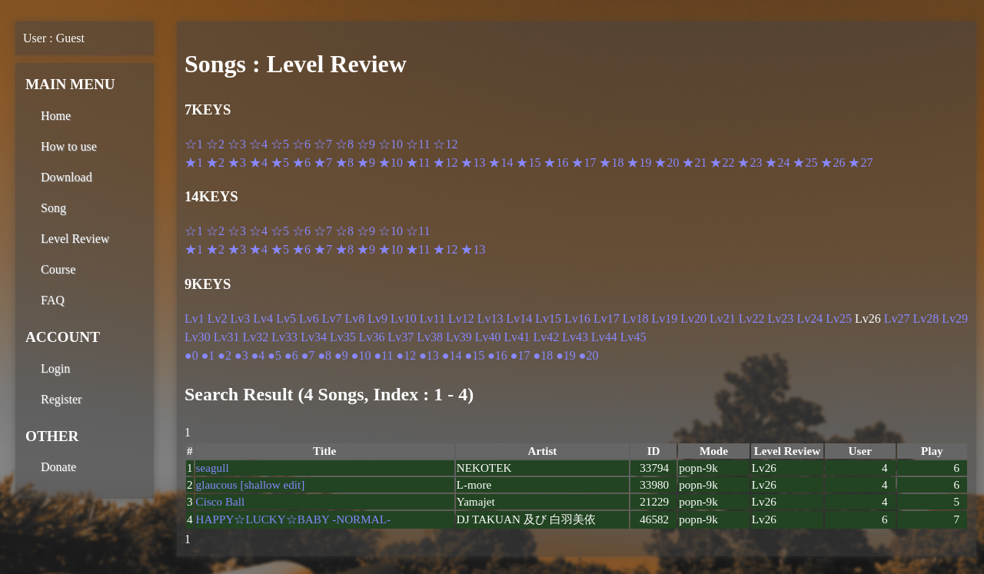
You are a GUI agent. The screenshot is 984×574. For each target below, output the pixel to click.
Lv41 (517, 336)
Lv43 (575, 336)
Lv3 (241, 318)
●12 (406, 355)
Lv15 (548, 318)
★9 (366, 162)
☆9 (366, 144)
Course (58, 269)
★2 (215, 162)
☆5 (280, 144)
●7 (308, 355)
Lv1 (194, 318)
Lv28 (926, 318)
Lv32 (256, 336)
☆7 (323, 144)
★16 (556, 162)
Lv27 (897, 318)
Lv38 (430, 336)
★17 (583, 162)
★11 (418, 162)
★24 (777, 162)
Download (66, 177)
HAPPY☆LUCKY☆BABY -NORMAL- (293, 519)
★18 (611, 162)
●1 (208, 355)
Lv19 (664, 318)
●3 (241, 355)
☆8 (344, 144)
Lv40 (488, 336)
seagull (212, 467)
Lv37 (400, 336)
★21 (694, 162)
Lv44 (604, 336)
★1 (193, 162)
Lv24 (809, 318)
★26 (832, 162)
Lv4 (263, 318)
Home (56, 115)
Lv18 (636, 318)
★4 (258, 162)
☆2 (215, 144)
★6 (301, 162)
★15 (528, 162)
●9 (341, 355)
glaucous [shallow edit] (250, 484)
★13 (472, 162)
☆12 (445, 144)
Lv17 (606, 318)
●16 (497, 355)
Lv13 (490, 318)
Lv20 (693, 318)
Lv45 (633, 336)
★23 (749, 162)
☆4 (258, 144)
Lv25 (839, 318)
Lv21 (723, 318)
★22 (722, 162)
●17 (520, 355)
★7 (323, 162)
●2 (224, 355)
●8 (324, 355)
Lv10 (404, 318)
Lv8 (354, 318)
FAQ (53, 300)
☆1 (193, 144)
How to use (69, 146)
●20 (589, 355)
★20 (666, 162)
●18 (544, 355)
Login (55, 368)
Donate (58, 466)
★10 (390, 162)
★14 (500, 162)
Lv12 (461, 318)
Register (61, 399)
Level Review (75, 238)
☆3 (237, 144)
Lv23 (781, 318)
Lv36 (372, 336)
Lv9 (377, 318)
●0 (191, 355)
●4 (258, 355)
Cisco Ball (220, 501)
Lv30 (197, 336)
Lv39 (459, 336)
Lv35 (343, 336)
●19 (566, 355)
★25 (805, 162)
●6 (291, 355)
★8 (344, 162)
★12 (445, 162)
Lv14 (520, 318)
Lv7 (332, 318)
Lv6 (309, 318)
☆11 (418, 144)
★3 (237, 162)
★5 (280, 162)
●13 (429, 355)
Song (53, 207)
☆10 (390, 144)
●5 (274, 355)
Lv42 (546, 336)
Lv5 (286, 318)
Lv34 (314, 336)
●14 (452, 355)
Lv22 (752, 318)
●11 (383, 355)
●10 (361, 355)
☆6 (301, 144)
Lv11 (432, 318)
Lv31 (227, 336)
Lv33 (284, 336)
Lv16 (577, 318)
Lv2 (218, 318)
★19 (639, 162)
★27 (860, 162)
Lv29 (955, 318)
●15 (474, 355)
